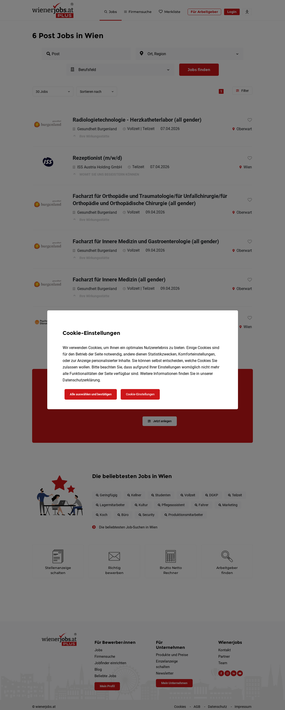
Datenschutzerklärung (81, 380)
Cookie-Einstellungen (140, 394)
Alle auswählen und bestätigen (91, 394)
